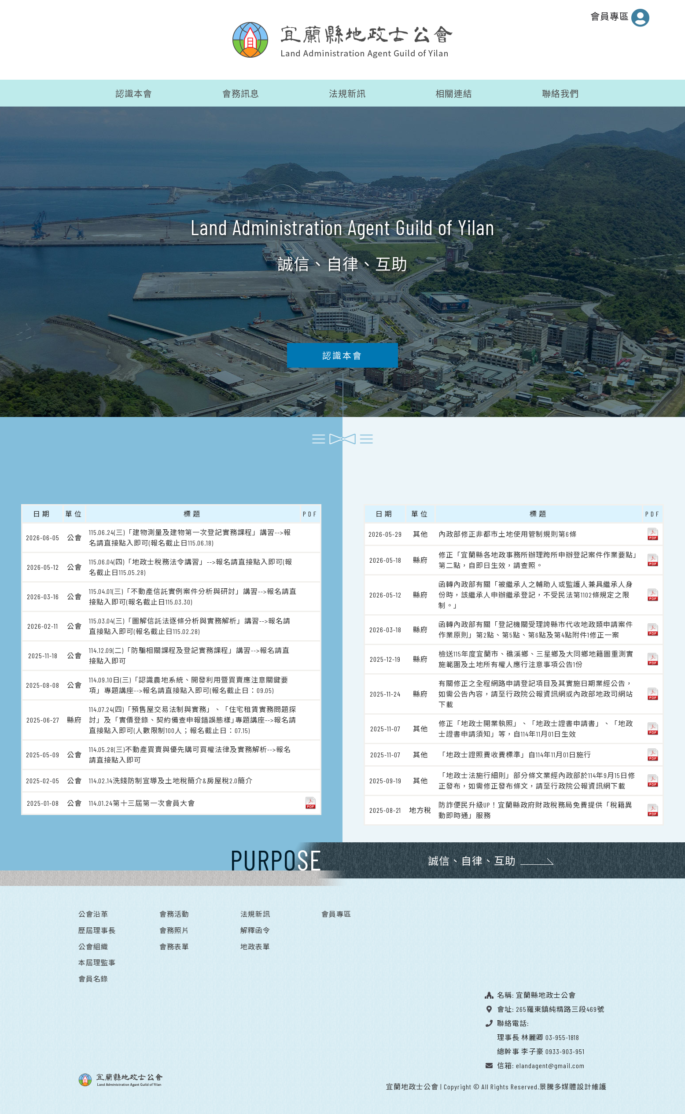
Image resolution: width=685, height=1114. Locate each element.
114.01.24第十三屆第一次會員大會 (142, 802)
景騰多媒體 (558, 1085)
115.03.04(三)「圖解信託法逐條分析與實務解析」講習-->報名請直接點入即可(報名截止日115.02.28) (190, 625)
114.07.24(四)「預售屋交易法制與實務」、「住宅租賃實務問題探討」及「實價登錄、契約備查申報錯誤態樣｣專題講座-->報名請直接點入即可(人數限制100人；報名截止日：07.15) (192, 719)
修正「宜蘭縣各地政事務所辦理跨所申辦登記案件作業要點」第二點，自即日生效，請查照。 (537, 559)
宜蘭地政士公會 (412, 1085)
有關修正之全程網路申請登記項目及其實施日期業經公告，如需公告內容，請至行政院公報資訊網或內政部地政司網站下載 (535, 693)
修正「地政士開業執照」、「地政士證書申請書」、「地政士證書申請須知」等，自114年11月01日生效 (535, 727)
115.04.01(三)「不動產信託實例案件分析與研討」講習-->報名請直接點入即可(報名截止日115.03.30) (193, 595)
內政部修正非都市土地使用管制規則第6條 (507, 533)
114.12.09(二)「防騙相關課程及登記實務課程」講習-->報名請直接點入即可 (189, 654)
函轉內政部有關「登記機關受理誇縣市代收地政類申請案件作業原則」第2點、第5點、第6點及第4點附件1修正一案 (535, 628)
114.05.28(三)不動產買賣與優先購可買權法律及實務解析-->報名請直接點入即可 (190, 753)
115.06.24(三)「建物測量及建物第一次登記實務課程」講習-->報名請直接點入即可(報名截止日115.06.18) (190, 536)
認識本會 (342, 358)
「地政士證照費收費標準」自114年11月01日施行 (514, 753)
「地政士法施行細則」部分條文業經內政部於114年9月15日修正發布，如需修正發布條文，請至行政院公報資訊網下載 (536, 779)
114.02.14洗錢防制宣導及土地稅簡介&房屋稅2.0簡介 (171, 779)
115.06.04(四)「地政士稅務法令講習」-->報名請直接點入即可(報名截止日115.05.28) (190, 566)
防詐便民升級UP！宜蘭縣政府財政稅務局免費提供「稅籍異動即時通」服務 (535, 809)
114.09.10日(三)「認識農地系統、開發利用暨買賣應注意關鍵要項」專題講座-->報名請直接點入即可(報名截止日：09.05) (188, 684)
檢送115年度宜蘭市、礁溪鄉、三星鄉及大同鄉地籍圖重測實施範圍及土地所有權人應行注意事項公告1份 (535, 658)
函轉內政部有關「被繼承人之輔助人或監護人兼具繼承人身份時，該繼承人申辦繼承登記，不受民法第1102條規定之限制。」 (535, 594)
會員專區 (620, 17)
